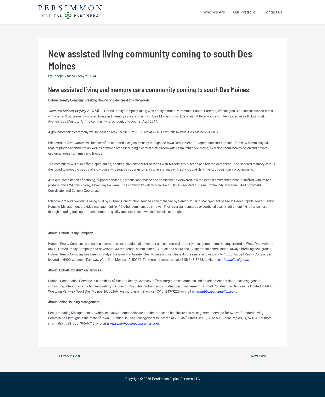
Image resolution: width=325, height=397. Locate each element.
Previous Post (68, 356)
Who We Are (215, 12)
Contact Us (273, 12)
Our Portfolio (245, 12)
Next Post (260, 356)
